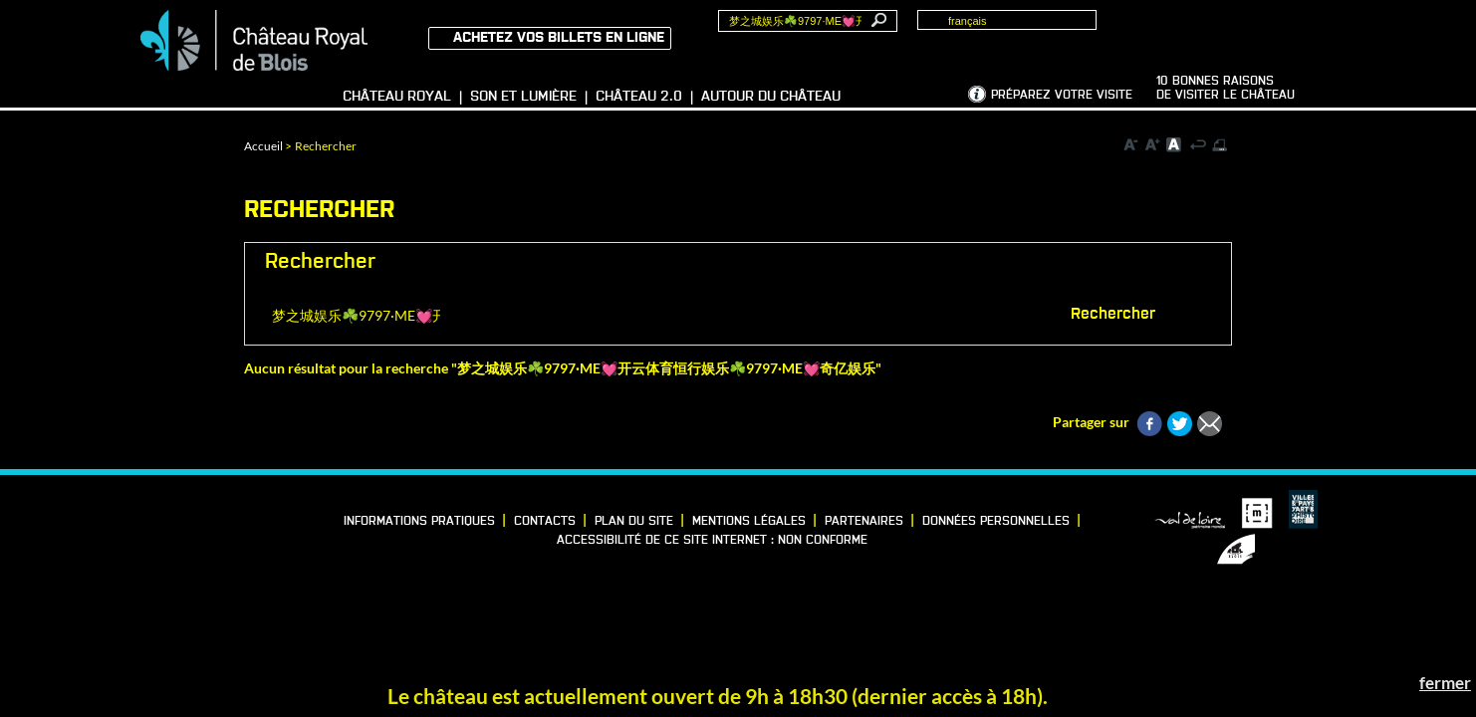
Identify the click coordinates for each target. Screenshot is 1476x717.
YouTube (158, 543)
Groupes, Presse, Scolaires (1249, 31)
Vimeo (220, 517)
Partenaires (864, 522)
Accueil (263, 145)
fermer (1445, 682)
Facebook (158, 517)
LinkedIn (189, 517)
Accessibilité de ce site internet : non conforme (712, 541)
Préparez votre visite (1061, 96)
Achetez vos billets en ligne (558, 38)
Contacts (545, 522)
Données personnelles (996, 522)
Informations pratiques (419, 522)
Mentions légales (749, 522)
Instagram (251, 517)
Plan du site (634, 522)
